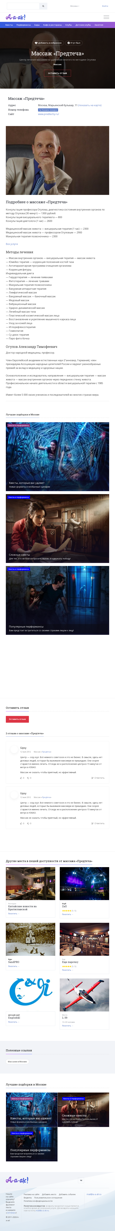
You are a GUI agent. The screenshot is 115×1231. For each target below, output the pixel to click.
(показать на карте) (90, 105)
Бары (37, 25)
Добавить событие (67, 1194)
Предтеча (46, 752)
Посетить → (13, 913)
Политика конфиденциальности (38, 1201)
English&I (14, 1017)
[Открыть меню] (106, 17)
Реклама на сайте (31, 1194)
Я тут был (74, 42)
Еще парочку (70, 962)
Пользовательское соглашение (48, 1197)
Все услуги (12, 244)
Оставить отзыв (57, 73)
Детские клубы (83, 25)
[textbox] (23, 4)
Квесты (9, 25)
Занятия (98, 25)
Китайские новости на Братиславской (22, 908)
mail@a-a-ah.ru (42, 1210)
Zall (64, 906)
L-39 (64, 1017)
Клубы (68, 25)
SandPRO (13, 962)
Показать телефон (48, 110)
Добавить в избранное (48, 42)
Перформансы (23, 25)
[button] (106, 128)
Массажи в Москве (17, 1061)
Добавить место (49, 1194)
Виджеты (28, 1197)
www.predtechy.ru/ (48, 114)
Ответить (98, 777)
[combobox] (23, 6)
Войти (105, 6)
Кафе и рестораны (52, 25)
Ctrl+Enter (11, 1213)
